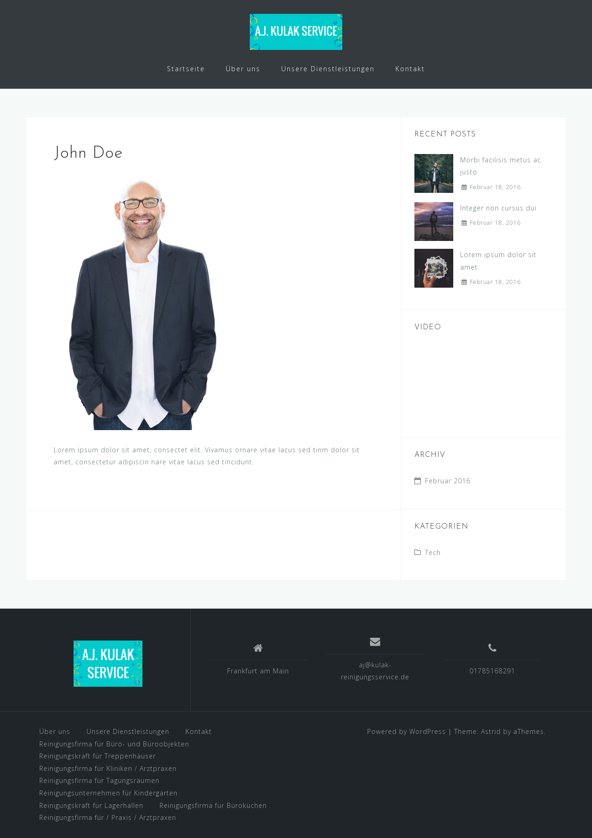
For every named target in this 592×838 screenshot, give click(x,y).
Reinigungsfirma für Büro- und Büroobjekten (114, 743)
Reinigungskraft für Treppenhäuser (97, 756)
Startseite (186, 68)
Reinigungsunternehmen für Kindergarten (108, 793)
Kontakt (410, 68)
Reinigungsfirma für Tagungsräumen (99, 780)
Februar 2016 (447, 480)
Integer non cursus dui (498, 207)
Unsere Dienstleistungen (328, 68)
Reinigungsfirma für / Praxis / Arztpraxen (107, 817)
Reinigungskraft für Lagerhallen (91, 805)
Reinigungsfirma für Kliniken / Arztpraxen (108, 768)
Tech (433, 552)
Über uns (243, 68)
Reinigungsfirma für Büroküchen (213, 805)
